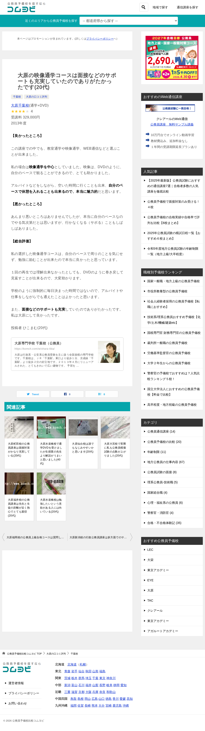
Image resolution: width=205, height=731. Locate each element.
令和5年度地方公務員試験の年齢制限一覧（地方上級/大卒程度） (172, 251)
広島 (95, 698)
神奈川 (111, 678)
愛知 (123, 685)
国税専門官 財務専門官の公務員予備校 (174, 333)
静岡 (116, 685)
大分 (101, 705)
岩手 (74, 671)
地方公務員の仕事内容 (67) (166, 462)
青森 (67, 671)
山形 (95, 671)
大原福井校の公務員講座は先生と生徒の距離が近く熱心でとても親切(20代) (19, 507)
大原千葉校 (20, 105)
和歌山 (111, 692)
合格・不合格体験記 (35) (164, 523)
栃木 (74, 678)
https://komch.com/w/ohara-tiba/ (35, 348)
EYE (150, 580)
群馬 (81, 678)
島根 (81, 698)
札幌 (83, 664)
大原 (150, 590)
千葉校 (17, 96)
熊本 (95, 705)
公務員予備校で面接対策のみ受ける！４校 (173, 204)
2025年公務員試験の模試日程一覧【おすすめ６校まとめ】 (173, 235)
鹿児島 (117, 705)
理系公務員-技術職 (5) (162, 482)
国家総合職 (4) (157, 492)
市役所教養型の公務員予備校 (167, 291)
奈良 (102, 692)
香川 (116, 698)
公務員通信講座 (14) (161, 431)
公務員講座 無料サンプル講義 (172, 124)
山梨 (95, 685)
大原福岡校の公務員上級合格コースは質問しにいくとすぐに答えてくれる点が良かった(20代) (37, 537)
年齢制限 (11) (156, 452)
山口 (101, 698)
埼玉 (88, 678)
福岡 (73, 705)
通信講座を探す (187, 7)
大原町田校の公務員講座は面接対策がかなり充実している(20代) (19, 449)
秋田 (88, 671)
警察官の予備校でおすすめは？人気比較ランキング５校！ (173, 375)
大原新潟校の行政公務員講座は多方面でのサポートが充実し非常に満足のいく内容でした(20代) (101, 537)
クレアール (155, 610)
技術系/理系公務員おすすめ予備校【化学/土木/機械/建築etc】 (174, 319)
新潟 (67, 685)
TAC (150, 600)
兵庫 (95, 692)
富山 (74, 685)
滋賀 (74, 692)
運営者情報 (16, 683)
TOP (24, 653)
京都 (81, 692)
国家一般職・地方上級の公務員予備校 (173, 281)
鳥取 (73, 698)
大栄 (150, 560)
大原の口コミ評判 (36, 96)
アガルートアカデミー (162, 631)
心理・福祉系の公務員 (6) (165, 502)
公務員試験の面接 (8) (162, 472)
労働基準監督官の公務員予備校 (168, 353)
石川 (81, 685)
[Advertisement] (67, 591)
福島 (102, 671)
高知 (130, 698)
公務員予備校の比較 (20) (164, 442)
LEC (150, 549)
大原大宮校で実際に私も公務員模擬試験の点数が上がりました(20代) (115, 449)
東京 (102, 678)
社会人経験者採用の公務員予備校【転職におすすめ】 (173, 304)
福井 (88, 685)
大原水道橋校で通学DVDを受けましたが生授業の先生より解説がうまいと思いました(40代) (51, 453)
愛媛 (123, 698)
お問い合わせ (17, 703)
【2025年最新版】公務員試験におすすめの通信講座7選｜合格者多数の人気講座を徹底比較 (173, 186)
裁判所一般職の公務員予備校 (167, 343)
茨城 (67, 678)
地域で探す (160, 7)
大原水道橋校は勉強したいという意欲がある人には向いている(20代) (51, 505)
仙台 (81, 671)
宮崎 (108, 705)
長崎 (88, 705)
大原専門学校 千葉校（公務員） (40, 343)
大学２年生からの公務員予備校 (168, 363)
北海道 (72, 664)
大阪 (88, 692)
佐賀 (81, 705)
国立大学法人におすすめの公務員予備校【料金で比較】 (173, 391)
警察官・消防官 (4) (160, 513)
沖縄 (126, 705)
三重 (67, 692)
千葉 (95, 678)
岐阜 (109, 685)
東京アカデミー (158, 570)
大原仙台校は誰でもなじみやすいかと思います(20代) (83, 447)
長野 (102, 685)
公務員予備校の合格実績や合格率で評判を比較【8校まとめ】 (173, 219)
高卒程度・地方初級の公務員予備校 (172, 404)
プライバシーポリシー (100, 38)
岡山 (88, 698)
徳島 (108, 698)
